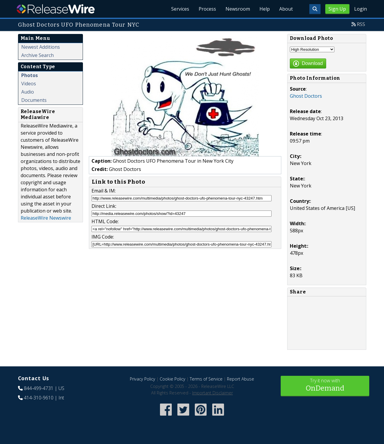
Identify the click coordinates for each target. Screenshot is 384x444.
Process (207, 9)
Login (360, 9)
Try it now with (325, 385)
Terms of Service (206, 379)
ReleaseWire (55, 9)
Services (180, 9)
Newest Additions (40, 47)
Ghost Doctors (306, 96)
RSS (361, 24)
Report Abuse (240, 379)
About (286, 9)
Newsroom (238, 9)
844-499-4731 (38, 388)
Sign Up (337, 9)
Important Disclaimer (212, 393)
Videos (28, 83)
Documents (34, 100)
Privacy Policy (142, 379)
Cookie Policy (172, 379)
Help (264, 9)
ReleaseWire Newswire (46, 218)
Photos (29, 75)
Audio (27, 92)
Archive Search (37, 55)
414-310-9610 (38, 397)
